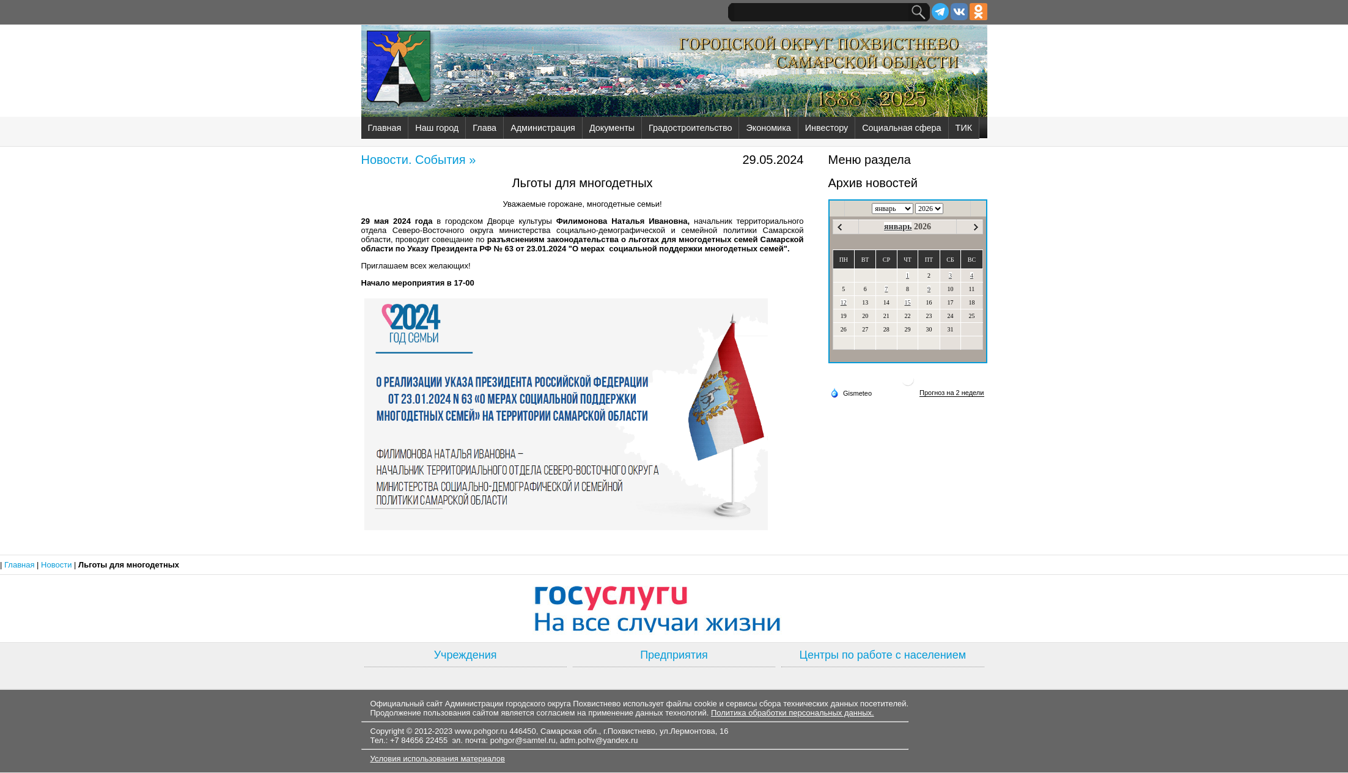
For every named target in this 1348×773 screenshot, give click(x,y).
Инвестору (826, 128)
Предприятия (674, 655)
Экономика (768, 128)
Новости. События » (418, 159)
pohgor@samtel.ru (523, 740)
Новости (57, 564)
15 (908, 302)
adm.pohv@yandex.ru (599, 740)
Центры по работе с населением (883, 655)
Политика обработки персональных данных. (792, 712)
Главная (385, 128)
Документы (612, 128)
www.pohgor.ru (481, 731)
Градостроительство (690, 128)
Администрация (542, 128)
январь (898, 226)
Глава (484, 128)
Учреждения (465, 655)
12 (844, 302)
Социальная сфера (901, 128)
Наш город (437, 128)
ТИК (964, 128)
